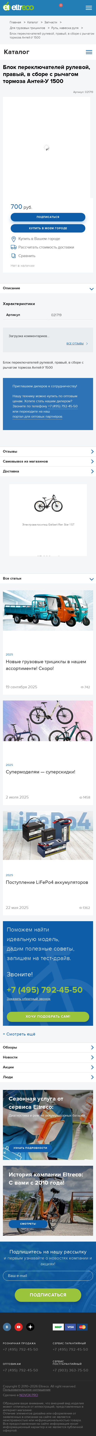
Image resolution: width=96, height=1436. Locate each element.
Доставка (11, 471)
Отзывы (10, 451)
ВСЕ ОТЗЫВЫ (75, 343)
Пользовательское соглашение (27, 1390)
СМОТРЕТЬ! (28, 1223)
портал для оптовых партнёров (37, 417)
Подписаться (48, 217)
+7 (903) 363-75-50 (70, 1370)
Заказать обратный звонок (28, 999)
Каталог (48, 52)
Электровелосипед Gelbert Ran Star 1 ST (48, 524)
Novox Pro (28, 1395)
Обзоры (10, 1047)
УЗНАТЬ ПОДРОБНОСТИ (30, 1148)
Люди (8, 1077)
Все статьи (12, 578)
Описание (11, 288)
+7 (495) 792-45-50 (63, 406)
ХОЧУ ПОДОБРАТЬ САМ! (48, 1016)
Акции (8, 1067)
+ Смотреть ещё (19, 1034)
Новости (10, 1057)
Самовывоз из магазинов (25, 461)
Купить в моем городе (48, 228)
